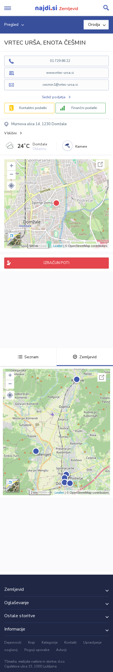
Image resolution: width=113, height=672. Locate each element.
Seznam (28, 357)
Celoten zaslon (100, 164)
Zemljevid (85, 357)
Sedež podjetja (53, 97)
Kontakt (70, 642)
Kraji (31, 642)
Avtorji (61, 650)
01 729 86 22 (60, 60)
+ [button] (11, 166)
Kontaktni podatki (33, 108)
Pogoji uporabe (36, 650)
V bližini (10, 133)
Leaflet (58, 246)
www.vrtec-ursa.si (60, 72)
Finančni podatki (84, 108)
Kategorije (49, 642)
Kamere (81, 146)
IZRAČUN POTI (56, 262)
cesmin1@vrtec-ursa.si (60, 84)
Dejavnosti (12, 642)
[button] (11, 185)
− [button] (11, 175)
